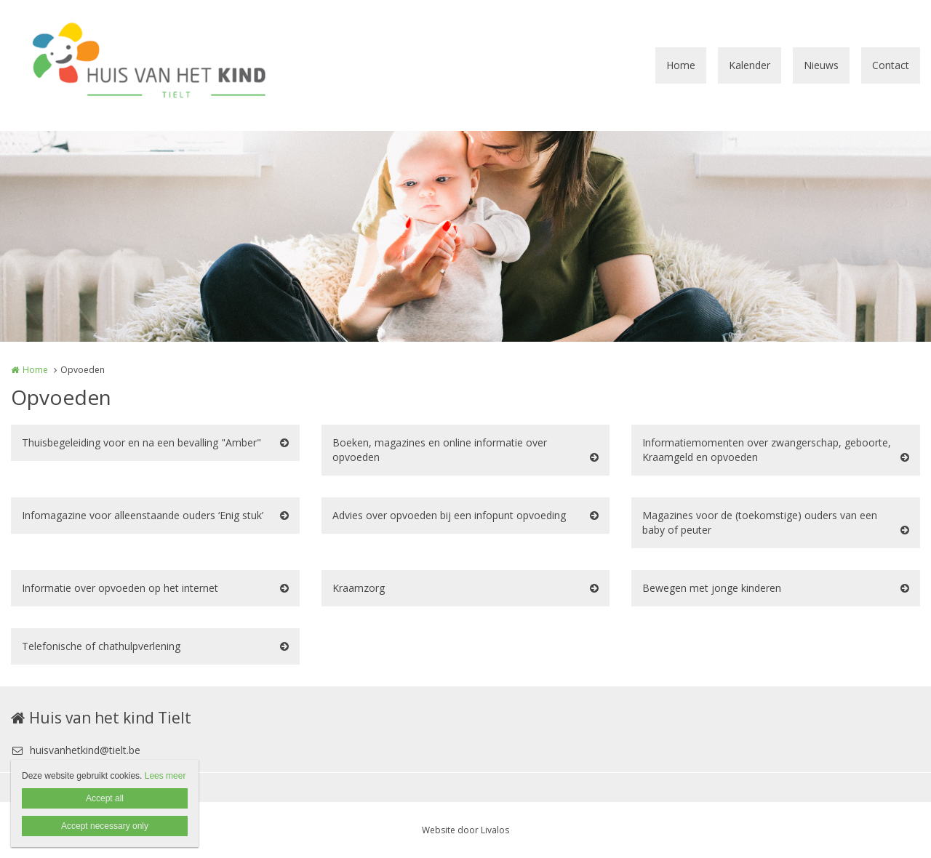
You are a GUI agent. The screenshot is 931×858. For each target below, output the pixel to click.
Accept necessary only (104, 826)
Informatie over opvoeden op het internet (120, 588)
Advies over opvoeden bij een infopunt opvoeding (449, 515)
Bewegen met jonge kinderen (711, 588)
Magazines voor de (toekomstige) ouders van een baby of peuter (759, 522)
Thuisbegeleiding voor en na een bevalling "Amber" (141, 442)
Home (680, 65)
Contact (890, 65)
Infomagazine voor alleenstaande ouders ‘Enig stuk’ (142, 515)
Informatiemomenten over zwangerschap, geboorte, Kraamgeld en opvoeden (766, 450)
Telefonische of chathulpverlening (101, 646)
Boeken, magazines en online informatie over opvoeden (439, 450)
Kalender (749, 65)
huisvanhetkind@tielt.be (75, 750)
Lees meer (165, 776)
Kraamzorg (358, 588)
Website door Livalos (465, 830)
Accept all (105, 798)
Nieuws (821, 65)
